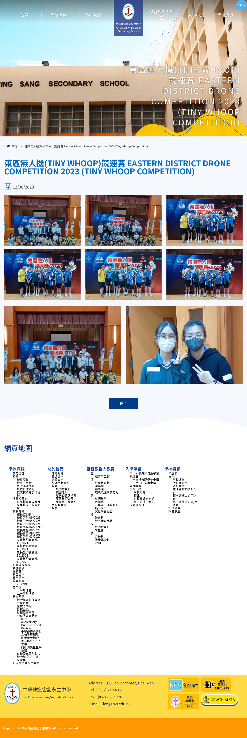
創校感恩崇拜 (26, 612)
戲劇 (98, 543)
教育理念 (18, 473)
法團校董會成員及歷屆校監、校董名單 (28, 505)
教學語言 (18, 577)
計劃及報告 (180, 483)
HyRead (100, 508)
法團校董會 (20, 498)
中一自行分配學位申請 (144, 479)
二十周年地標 (26, 593)
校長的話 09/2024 (28, 524)
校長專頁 (18, 511)
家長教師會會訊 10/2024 (27, 541)
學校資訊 (225, 15)
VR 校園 (22, 584)
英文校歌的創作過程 (28, 493)
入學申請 (196, 15)
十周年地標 (24, 590)
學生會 (99, 530)
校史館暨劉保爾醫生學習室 (28, 601)
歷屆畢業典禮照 (66, 495)
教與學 (99, 502)
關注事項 (18, 568)
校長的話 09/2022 (28, 533)
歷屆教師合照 (65, 498)
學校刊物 (135, 489)
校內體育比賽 (104, 520)
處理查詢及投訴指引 (184, 490)
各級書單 (179, 486)
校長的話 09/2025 (28, 517)
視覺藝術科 (102, 539)
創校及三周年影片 (28, 653)
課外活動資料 (60, 483)
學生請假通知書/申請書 (185, 503)
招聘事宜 (174, 511)
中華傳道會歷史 (27, 615)
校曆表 (173, 473)
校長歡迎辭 (24, 514)
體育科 (99, 517)
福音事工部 (102, 476)
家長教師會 (59, 505)
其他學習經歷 (104, 511)
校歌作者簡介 (26, 486)
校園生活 (57, 486)
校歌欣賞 (23, 479)
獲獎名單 (18, 571)
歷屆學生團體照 (66, 502)
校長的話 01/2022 (28, 536)
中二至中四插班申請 (143, 483)
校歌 (16, 476)
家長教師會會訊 (144, 498)
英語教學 (101, 498)
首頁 (24, 15)
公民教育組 (102, 483)
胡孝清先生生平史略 (31, 648)
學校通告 (179, 479)
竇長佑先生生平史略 (31, 642)
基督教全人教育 (162, 14)
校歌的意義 (24, 483)
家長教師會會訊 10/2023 (27, 547)
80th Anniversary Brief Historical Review (31, 623)
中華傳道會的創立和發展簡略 (31, 633)
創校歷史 (23, 609)
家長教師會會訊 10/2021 (27, 560)
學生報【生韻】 (144, 502)
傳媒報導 (57, 473)
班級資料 (57, 479)
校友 (55, 508)
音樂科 (99, 536)
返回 (124, 403)
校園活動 (62, 492)
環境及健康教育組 (107, 492)
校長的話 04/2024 (28, 527)
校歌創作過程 (26, 489)
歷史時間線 (24, 606)
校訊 (137, 495)
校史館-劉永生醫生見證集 (29, 658)
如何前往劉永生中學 (26, 663)
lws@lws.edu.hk (117, 703)
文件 (171, 476)
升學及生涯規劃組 (107, 505)
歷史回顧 (18, 596)
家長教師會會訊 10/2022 (27, 554)
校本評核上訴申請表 (184, 497)
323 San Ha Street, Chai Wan (130, 682)
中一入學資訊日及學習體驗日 (144, 474)
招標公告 (174, 508)
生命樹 (17, 587)
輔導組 (99, 489)
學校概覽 (58, 15)
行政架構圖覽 (21, 565)
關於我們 (93, 15)
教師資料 (57, 476)
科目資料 (18, 574)
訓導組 (99, 486)
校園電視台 (63, 489)
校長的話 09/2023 (28, 530)
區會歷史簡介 (30, 638)
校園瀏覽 (18, 581)
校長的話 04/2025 (28, 520)
